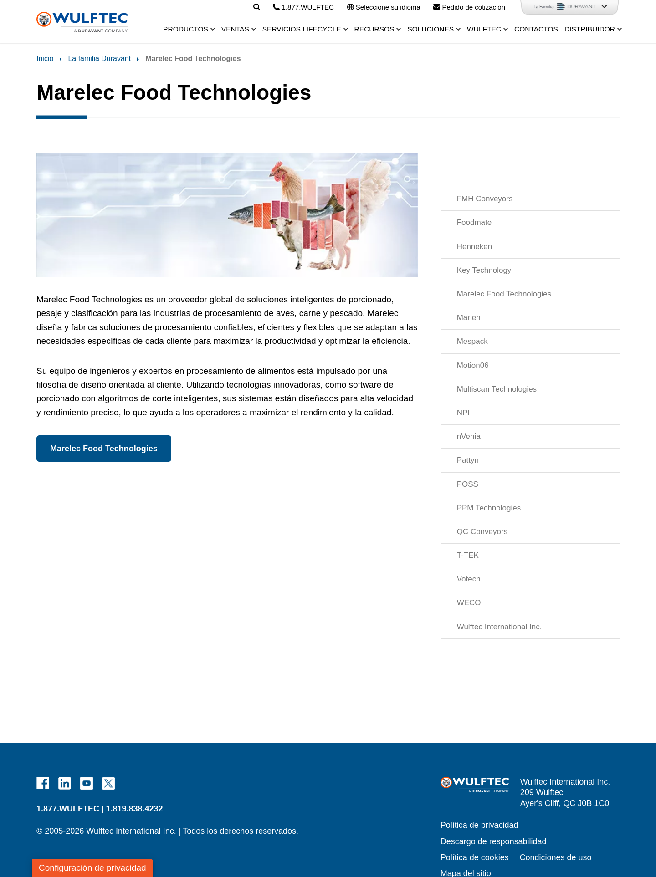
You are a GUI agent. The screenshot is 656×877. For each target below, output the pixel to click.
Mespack (472, 341)
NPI (463, 412)
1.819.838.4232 (134, 808)
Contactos (536, 29)
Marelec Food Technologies (504, 294)
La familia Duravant (99, 58)
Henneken (474, 246)
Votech (469, 579)
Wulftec (484, 29)
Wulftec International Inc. (499, 626)
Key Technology (484, 270)
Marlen (469, 317)
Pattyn (468, 460)
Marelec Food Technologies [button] (104, 448)
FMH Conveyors (485, 198)
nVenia (469, 436)
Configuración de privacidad (92, 867)
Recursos (374, 29)
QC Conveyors (482, 531)
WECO (469, 602)
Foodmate (474, 222)
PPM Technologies (489, 508)
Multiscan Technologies (497, 389)
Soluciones (430, 29)
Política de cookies (475, 857)
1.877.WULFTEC (67, 808)
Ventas (235, 29)
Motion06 (473, 365)
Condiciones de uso (556, 857)
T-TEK (468, 555)
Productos (185, 29)
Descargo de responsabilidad (494, 841)
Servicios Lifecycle (301, 29)
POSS (467, 484)
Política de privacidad (479, 825)
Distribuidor (589, 29)
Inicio (44, 58)
